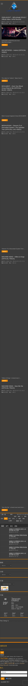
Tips (16, 658)
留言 (11, 526)
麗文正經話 (15, 665)
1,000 (10, 520)
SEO (15, 656)
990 (23, 518)
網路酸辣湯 (17, 660)
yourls (25, 660)
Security (22, 660)
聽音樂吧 (5, 23)
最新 (2, 526)
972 (10, 518)
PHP (5, 656)
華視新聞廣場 (11, 660)
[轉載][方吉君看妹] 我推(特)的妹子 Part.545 (18, 548)
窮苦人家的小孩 (7, 22)
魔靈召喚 (2, 661)
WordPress (17, 663)
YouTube (4, 658)
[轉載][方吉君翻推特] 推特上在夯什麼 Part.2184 (17, 554)
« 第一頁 (3, 514)
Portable (18, 656)
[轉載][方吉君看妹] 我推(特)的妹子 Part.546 (18, 536)
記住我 (8, 678)
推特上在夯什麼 (9, 663)
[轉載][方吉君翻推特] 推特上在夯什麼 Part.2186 (17, 529)
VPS (14, 661)
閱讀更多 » (5, 44)
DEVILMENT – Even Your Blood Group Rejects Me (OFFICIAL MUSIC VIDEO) (12, 88)
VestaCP (2, 663)
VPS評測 (11, 665)
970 (2, 518)
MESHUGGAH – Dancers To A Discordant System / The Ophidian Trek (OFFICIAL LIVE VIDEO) (13, 127)
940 (11, 514)
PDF (14, 658)
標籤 (16, 526)
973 (13, 518)
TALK (21, 656)
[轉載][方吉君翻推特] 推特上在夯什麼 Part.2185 (17, 542)
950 (15, 516)
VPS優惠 (22, 661)
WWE (8, 656)
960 (19, 516)
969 (25, 516)
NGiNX (25, 661)
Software (12, 656)
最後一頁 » (19, 521)
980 (20, 518)
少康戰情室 (10, 658)
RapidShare (20, 658)
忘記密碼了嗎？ (5, 682)
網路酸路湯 (6, 661)
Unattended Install (4, 660)
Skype (11, 661)
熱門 (7, 526)
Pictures (2, 656)
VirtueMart (17, 661)
